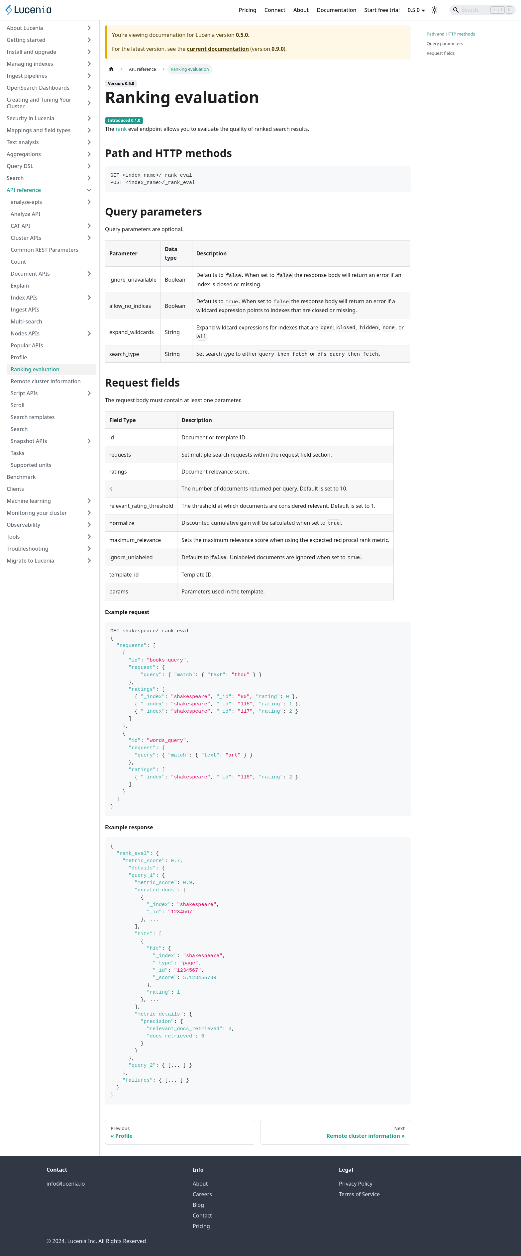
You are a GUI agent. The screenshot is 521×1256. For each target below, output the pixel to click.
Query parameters (445, 43)
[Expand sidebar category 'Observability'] (89, 524)
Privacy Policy (355, 1183)
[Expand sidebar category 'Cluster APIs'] (89, 237)
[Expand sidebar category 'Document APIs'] (89, 273)
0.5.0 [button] (414, 10)
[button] (51, 202)
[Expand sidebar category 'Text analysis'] (89, 142)
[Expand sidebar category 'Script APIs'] (89, 393)
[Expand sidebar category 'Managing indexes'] (89, 63)
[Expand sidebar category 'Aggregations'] (89, 154)
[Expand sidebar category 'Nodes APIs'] (89, 333)
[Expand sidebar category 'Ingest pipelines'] (89, 75)
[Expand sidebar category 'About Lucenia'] (89, 28)
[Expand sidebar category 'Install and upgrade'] (89, 51)
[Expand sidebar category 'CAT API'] (89, 226)
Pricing (248, 10)
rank (121, 129)
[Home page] (111, 69)
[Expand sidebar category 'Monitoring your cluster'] (89, 512)
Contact (202, 1215)
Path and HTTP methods (451, 34)
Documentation (336, 10)
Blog (198, 1205)
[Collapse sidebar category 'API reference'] (89, 190)
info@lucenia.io (66, 1183)
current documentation (218, 48)
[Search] (482, 10)
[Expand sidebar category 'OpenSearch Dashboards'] (89, 87)
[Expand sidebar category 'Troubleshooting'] (89, 548)
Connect (274, 10)
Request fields (441, 53)
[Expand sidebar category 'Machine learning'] (89, 500)
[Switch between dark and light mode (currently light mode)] (434, 10)
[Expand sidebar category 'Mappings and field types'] (89, 130)
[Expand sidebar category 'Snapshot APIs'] (89, 441)
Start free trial (382, 10)
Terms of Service (359, 1194)
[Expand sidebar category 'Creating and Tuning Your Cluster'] (89, 103)
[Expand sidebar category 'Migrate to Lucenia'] (89, 560)
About (301, 10)
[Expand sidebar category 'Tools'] (89, 536)
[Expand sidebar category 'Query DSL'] (89, 166)
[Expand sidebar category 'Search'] (89, 178)
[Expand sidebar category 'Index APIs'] (89, 297)
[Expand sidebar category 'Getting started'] (89, 40)
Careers (202, 1194)
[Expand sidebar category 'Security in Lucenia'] (89, 118)
